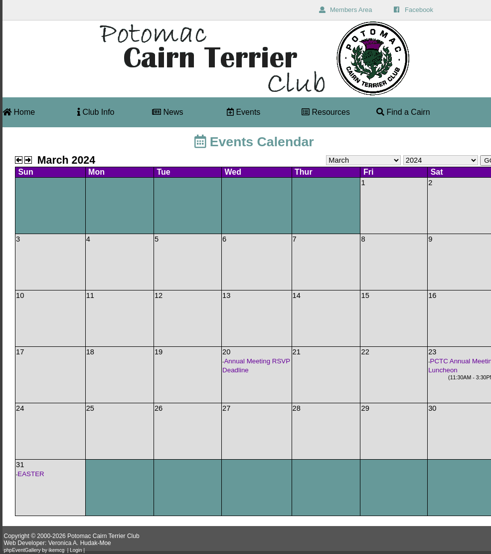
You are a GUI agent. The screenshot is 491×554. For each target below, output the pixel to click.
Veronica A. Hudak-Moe (79, 543)
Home (18, 112)
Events (243, 112)
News (167, 112)
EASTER (30, 474)
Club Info (95, 112)
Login (76, 550)
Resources (326, 112)
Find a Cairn (403, 112)
